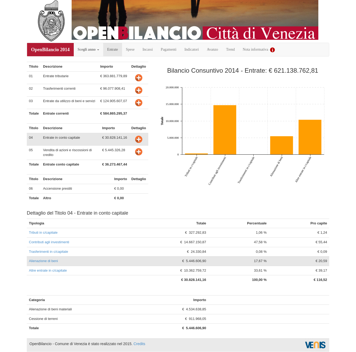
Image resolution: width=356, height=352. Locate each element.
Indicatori (191, 49)
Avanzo (212, 49)
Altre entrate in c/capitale (48, 270)
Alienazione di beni (43, 261)
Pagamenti (168, 49)
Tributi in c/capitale (43, 232)
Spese (130, 49)
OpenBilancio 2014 (50, 49)
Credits (139, 344)
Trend (230, 49)
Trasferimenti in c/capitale (48, 252)
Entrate (112, 49)
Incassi (147, 49)
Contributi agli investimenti (49, 242)
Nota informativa (259, 49)
